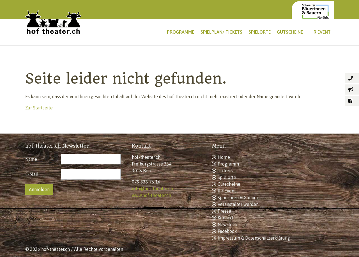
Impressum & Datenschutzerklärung (254, 237)
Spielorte (227, 177)
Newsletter (229, 224)
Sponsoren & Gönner (238, 197)
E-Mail (31, 174)
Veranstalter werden (238, 204)
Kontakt (225, 217)
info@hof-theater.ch (152, 188)
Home (224, 157)
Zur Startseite (39, 107)
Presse (224, 211)
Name (31, 159)
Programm (228, 163)
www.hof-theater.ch (151, 195)
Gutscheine (229, 184)
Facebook (227, 231)
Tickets (225, 170)
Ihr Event (227, 190)
